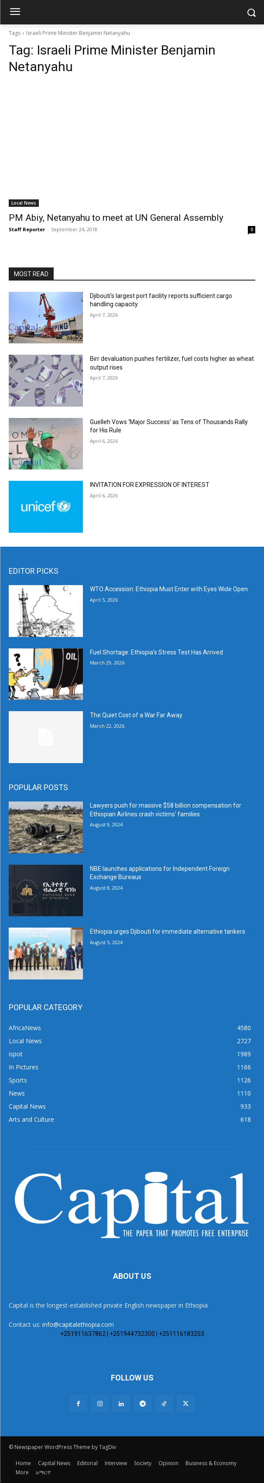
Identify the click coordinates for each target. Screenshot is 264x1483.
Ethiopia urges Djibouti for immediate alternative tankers (167, 931)
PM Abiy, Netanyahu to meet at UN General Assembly (116, 217)
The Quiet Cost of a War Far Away (136, 715)
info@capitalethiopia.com (78, 1324)
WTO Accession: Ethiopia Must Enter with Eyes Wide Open (169, 589)
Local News (23, 203)
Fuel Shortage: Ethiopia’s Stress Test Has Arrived (156, 652)
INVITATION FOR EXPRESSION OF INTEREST (150, 484)
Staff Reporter (27, 229)
